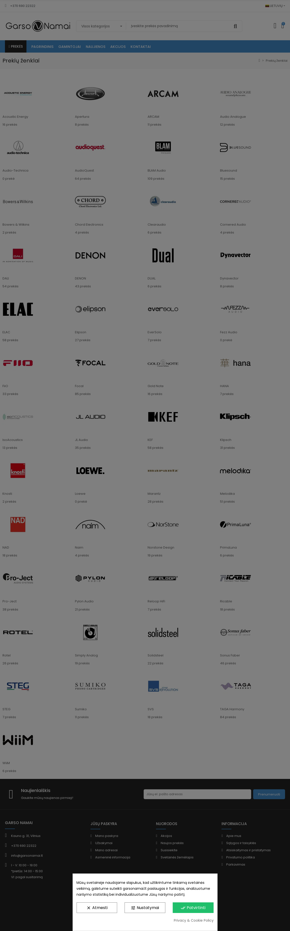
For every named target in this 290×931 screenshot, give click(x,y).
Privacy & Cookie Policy (194, 920)
